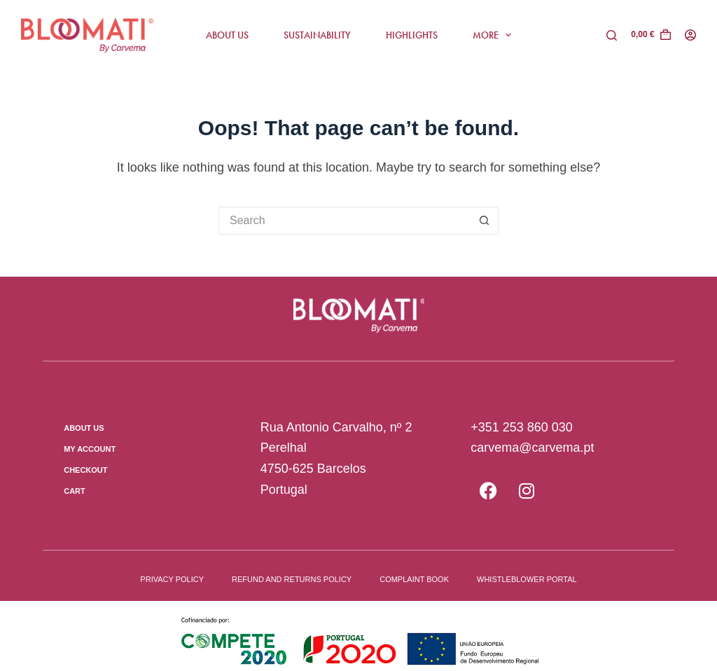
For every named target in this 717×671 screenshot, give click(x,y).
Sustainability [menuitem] (317, 35)
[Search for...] (344, 221)
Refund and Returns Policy (291, 579)
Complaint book (414, 579)
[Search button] (485, 221)
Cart (74, 491)
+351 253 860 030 (522, 427)
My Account (90, 449)
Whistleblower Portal (527, 579)
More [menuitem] (495, 35)
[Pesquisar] (611, 35)
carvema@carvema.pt (532, 448)
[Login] (690, 35)
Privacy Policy (172, 579)
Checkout (85, 470)
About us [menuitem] (227, 35)
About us (84, 428)
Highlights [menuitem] (412, 35)
